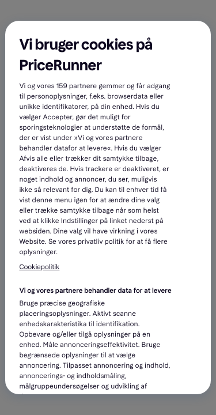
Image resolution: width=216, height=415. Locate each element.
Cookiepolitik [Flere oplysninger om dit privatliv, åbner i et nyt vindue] (39, 267)
